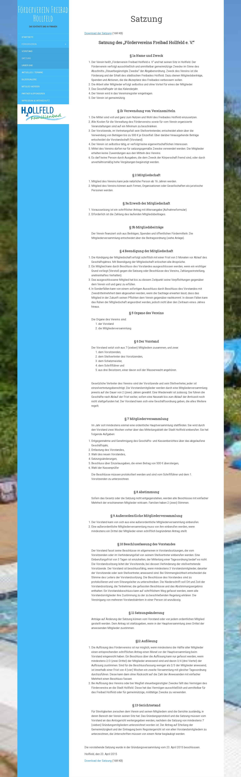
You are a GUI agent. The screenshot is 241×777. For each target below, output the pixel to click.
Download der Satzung (98, 33)
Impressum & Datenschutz (36, 100)
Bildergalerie (29, 79)
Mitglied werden (31, 86)
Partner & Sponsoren (33, 93)
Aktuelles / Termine (32, 72)
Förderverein (29, 44)
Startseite (27, 37)
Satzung (26, 58)
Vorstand (27, 51)
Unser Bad (27, 65)
